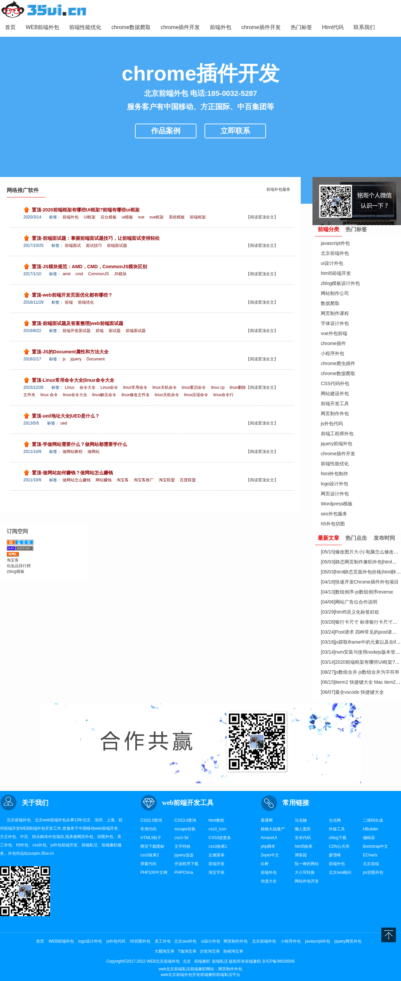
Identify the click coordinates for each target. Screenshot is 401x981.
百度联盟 (188, 480)
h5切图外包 (140, 941)
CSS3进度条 (220, 837)
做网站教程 (72, 451)
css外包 (39, 845)
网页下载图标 (152, 846)
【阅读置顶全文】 (262, 217)
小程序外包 (332, 353)
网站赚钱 (104, 480)
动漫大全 (269, 881)
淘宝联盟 (167, 480)
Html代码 (333, 27)
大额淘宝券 (164, 951)
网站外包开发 (307, 881)
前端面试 (73, 245)
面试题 (115, 330)
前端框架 (198, 217)
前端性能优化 (85, 27)
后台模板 (109, 217)
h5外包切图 (333, 523)
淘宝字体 (217, 872)
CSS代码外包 (335, 383)
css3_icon (217, 829)
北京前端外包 (335, 253)
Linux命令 (109, 387)
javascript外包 (335, 243)
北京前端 (371, 863)
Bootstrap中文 (375, 846)
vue (141, 217)
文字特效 (182, 846)
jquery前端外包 (336, 443)
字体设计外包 (335, 323)
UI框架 (90, 217)
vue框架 (156, 217)
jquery (76, 359)
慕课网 (267, 820)
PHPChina (183, 872)
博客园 (301, 855)
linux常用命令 (135, 387)
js (63, 359)
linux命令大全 (75, 394)
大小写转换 (305, 872)
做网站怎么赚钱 (76, 480)
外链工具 (337, 829)
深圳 (99, 820)
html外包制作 (334, 473)
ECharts (370, 855)
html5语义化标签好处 (350, 612)
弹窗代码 (148, 863)
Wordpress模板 (337, 503)
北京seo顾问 (340, 872)
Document (96, 359)
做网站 (94, 451)
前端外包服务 (278, 189)
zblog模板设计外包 (340, 283)
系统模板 (177, 217)
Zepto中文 (270, 855)
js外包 (55, 845)
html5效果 (303, 846)
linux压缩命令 (196, 394)
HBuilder (370, 829)
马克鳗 (301, 820)
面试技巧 (94, 245)
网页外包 (85, 836)
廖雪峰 (335, 855)
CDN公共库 (339, 846)
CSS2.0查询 (151, 820)
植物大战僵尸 (273, 829)
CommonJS (98, 274)
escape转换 (184, 829)
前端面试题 (117, 245)
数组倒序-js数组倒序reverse (357, 592)
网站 (210, 969)
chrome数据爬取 (130, 27)
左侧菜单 (217, 855)
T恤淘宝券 (187, 951)
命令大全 (88, 387)
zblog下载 (338, 837)
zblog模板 (15, 571)
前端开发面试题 (76, 330)
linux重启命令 (194, 387)
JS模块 (120, 274)
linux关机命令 (164, 387)
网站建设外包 (335, 393)
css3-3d (181, 837)
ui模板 (127, 217)
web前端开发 (106, 828)
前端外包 (220, 27)
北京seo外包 (185, 941)
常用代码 (148, 829)
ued (63, 423)
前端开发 (12, 828)
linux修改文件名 (135, 394)
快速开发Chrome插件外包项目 (360, 582)
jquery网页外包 (348, 941)
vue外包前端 (334, 333)
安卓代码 (303, 837)
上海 (111, 820)
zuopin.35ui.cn (41, 853)
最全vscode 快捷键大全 (352, 692)
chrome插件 (333, 343)
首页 (10, 27)
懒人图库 (303, 829)
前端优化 (86, 302)
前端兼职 (110, 845)
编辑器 (369, 837)
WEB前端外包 (42, 27)
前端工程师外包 (337, 433)
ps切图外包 (373, 872)
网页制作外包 (335, 413)
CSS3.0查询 (185, 820)
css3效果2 (149, 855)
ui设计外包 (332, 263)
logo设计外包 (334, 483)
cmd (79, 274)
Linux (70, 387)
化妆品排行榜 (19, 565)
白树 (265, 863)
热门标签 (301, 27)
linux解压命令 (104, 394)
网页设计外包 (335, 493)
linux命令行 (223, 394)
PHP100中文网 (153, 872)
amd (66, 274)
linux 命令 (49, 394)
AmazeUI (269, 837)
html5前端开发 (336, 273)
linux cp (218, 387)
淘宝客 (123, 480)
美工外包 (163, 941)
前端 (69, 302)
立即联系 (235, 131)
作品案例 (165, 131)
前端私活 (90, 845)
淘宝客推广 (144, 480)
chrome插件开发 (180, 27)
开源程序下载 (186, 863)
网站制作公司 (335, 293)
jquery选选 (183, 855)
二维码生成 (373, 820)
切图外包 (105, 836)
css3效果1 (218, 846)
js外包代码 (332, 423)
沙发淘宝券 (210, 951)
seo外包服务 (334, 513)
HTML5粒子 (150, 837)
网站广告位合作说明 (349, 602)
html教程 (216, 820)
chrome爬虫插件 (338, 363)
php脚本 (268, 846)
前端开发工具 (335, 403)
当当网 (335, 820)
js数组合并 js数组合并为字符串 (360, 672)
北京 (87, 820)
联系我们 (364, 27)
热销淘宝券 (233, 951)
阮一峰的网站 (307, 863)
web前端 (50, 820)
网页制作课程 (335, 313)
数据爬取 (330, 303)
